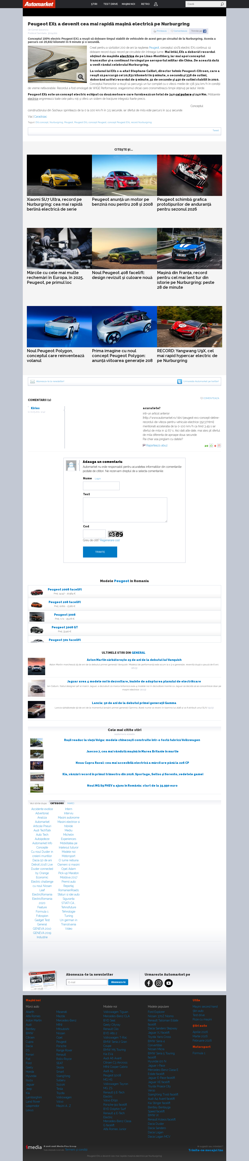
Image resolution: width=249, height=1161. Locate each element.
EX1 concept (42, 122)
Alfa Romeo (33, 1016)
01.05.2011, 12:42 (37, 412)
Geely (29, 1067)
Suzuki (60, 1084)
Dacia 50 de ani (42, 860)
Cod (86, 526)
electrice (127, 56)
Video (68, 928)
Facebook (149, 983)
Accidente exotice (42, 809)
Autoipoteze (42, 839)
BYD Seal (109, 1020)
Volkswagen (64, 1097)
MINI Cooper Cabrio (115, 1066)
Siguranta (68, 898)
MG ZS (107, 1088)
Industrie (42, 937)
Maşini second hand (205, 1006)
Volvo (59, 1101)
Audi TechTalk (42, 830)
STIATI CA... (68, 903)
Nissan (60, 1033)
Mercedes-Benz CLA (116, 1016)
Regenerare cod (110, 540)
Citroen (30, 1037)
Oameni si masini (69, 864)
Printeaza (162, 31)
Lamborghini (34, 1097)
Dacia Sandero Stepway (162, 1028)
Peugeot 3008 (64, 614)
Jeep (29, 1088)
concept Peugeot (97, 122)
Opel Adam (68, 868)
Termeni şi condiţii (76, 1149)
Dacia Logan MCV (159, 1136)
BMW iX (153, 1115)
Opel (59, 1037)
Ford (29, 1063)
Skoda (60, 1067)
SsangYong (63, 1076)
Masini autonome (68, 817)
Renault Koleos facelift (162, 1119)
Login (156, 4)
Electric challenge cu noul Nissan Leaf (42, 886)
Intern (68, 809)
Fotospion (42, 915)
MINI (59, 1024)
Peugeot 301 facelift (65, 640)
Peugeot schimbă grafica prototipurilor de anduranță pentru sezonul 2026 (184, 204)
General (138, 652)
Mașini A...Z (63, 1105)
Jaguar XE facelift (159, 1082)
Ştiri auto (198, 1010)
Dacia (29, 1046)
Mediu (68, 830)
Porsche (61, 1046)
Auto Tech (42, 834)
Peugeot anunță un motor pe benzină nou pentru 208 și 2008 (122, 202)
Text (86, 494)
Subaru (60, 1080)
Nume (87, 478)
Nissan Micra (156, 1049)
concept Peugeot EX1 (119, 122)
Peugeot (154, 47)
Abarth (30, 1011)
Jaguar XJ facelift (158, 1032)
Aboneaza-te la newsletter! (50, 381)
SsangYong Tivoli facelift (163, 1094)
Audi (29, 1024)
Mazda (60, 1016)
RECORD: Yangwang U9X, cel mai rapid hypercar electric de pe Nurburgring (187, 355)
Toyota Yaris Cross (159, 1037)
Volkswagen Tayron (115, 1084)
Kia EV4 (108, 1054)
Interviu (68, 813)
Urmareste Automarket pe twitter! (201, 381)
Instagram (159, 983)
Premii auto (69, 881)
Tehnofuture (68, 907)
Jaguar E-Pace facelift (161, 1077)
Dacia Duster (156, 1123)
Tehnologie (68, 911)
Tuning (68, 915)
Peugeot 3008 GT (65, 627)
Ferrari (30, 1054)
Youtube (169, 983)
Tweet (216, 130)
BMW (29, 1033)
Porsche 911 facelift (115, 1104)
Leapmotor (32, 1105)
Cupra (29, 1041)
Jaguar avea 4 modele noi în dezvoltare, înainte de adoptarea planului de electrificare (134, 681)
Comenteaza (180, 31)
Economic (42, 877)
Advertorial (42, 813)
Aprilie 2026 (200, 1032)
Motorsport (68, 856)
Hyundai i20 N (157, 1061)
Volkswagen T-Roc (115, 1037)
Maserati (61, 1011)
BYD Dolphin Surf (114, 1109)
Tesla (59, 1088)
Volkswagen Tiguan (115, 1011)
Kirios (35, 408)
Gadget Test (42, 920)
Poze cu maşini (202, 1019)
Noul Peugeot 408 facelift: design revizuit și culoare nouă (122, 275)
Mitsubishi (62, 1029)
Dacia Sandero (157, 1128)
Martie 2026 (200, 1036)
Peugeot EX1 (80, 122)
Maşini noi (33, 1000)
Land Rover (33, 1101)
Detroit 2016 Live (42, 864)
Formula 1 (42, 911)
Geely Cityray (111, 1024)
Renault (61, 1054)
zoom (80, 77)
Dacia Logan (155, 1132)
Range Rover (64, 1050)
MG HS (107, 1079)
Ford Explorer (156, 1011)
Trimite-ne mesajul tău (205, 1150)
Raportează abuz (157, 445)
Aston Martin (34, 1020)
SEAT (59, 1063)
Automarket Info (42, 843)
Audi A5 (108, 1071)
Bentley (31, 1029)
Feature (42, 907)
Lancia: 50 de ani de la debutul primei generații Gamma (134, 703)
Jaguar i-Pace (156, 1065)
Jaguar (30, 1084)
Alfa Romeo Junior (114, 1129)
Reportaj (68, 886)
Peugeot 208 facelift (65, 602)
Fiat (28, 1058)
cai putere (183, 94)
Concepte (42, 847)
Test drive (199, 1015)
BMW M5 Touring (114, 1049)
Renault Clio (110, 1029)
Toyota (60, 1093)
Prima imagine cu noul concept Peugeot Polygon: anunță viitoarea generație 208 (122, 355)
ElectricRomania (42, 894)
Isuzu (29, 1080)
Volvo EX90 (110, 1100)
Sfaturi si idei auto (69, 894)
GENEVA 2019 (42, 933)
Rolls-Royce (64, 1058)
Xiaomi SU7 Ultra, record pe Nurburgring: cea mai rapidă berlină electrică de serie (54, 204)
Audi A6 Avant (112, 1058)
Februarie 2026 (202, 1040)
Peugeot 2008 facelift (65, 589)
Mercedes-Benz (66, 1020)
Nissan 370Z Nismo (161, 1016)
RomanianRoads (68, 890)
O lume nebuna (69, 860)
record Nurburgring (141, 122)
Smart (60, 1071)
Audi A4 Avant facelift (161, 1098)
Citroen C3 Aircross (115, 1062)
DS (27, 1050)
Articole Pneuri (42, 826)
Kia (28, 1093)
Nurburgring (56, 122)
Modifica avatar (71, 465)
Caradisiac (40, 116)
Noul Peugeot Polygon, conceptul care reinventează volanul (55, 355)
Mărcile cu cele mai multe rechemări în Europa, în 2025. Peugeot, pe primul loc (55, 277)
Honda (30, 1071)
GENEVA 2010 (42, 928)
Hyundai (31, 1076)
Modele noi (68, 851)
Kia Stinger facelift (159, 1103)
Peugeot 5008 (112, 1075)
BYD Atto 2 (110, 1033)
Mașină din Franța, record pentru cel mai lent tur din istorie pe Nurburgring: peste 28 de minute (185, 280)
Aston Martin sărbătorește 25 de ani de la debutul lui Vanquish (134, 659)
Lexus (29, 1110)
